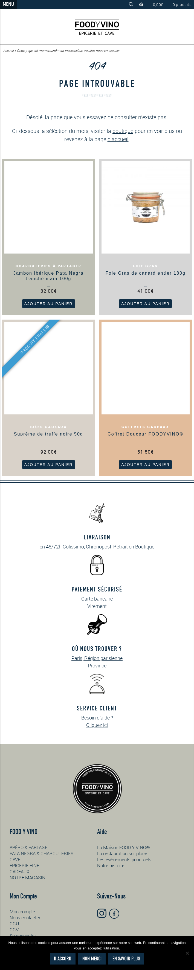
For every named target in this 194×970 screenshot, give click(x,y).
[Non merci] (187, 953)
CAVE (15, 859)
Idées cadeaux (48, 427)
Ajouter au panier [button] (48, 303)
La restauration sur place (122, 853)
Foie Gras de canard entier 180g (146, 273)
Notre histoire (110, 865)
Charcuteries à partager (49, 266)
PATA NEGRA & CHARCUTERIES (41, 853)
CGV (14, 929)
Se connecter (23, 935)
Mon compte (22, 911)
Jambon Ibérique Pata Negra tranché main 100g (48, 276)
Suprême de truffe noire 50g (48, 434)
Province (97, 665)
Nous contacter (25, 917)
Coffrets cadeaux (145, 427)
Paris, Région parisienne (97, 658)
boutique (122, 131)
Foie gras (145, 266)
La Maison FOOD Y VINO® (123, 847)
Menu (8, 4)
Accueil (8, 50)
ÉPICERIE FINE (24, 865)
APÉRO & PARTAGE (28, 847)
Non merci (92, 958)
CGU (14, 923)
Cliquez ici (97, 725)
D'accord (62, 958)
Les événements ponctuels (124, 859)
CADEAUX (19, 871)
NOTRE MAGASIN (27, 877)
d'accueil (118, 139)
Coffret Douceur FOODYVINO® (145, 434)
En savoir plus (126, 958)
